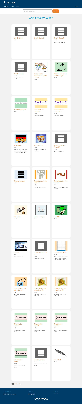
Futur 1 (16, 253)
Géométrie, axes (60, 253)
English (76, 6)
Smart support (31, 394)
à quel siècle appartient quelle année (40, 75)
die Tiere (17, 217)
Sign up (18, 6)
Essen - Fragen (39, 217)
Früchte (57, 217)
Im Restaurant (39, 360)
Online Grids (6, 6)
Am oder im (38, 145)
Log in (12, 6)
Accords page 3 (20, 110)
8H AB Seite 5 (59, 38)
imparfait (57, 360)
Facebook (71, 2)
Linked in (77, 2)
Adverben (17, 145)
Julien (15, 40)
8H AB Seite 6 (19, 74)
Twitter (74, 2)
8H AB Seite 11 (39, 38)
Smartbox (13, 394)
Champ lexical (19, 181)
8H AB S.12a (18, 38)
